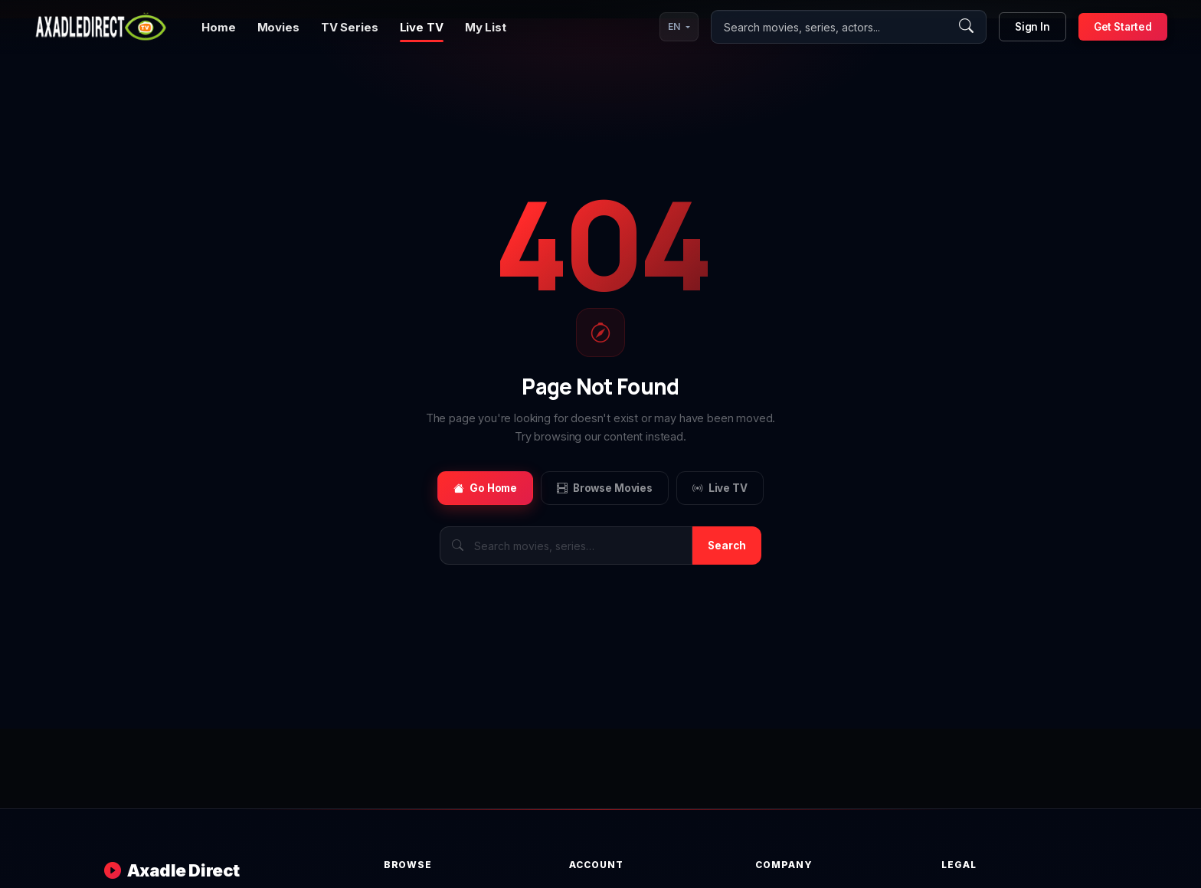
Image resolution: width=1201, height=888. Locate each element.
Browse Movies (605, 488)
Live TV (421, 27)
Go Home (485, 488)
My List (485, 27)
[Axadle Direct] (101, 26)
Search (727, 545)
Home (218, 27)
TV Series (349, 27)
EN (674, 26)
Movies (278, 27)
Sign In (1032, 27)
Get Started (1123, 27)
